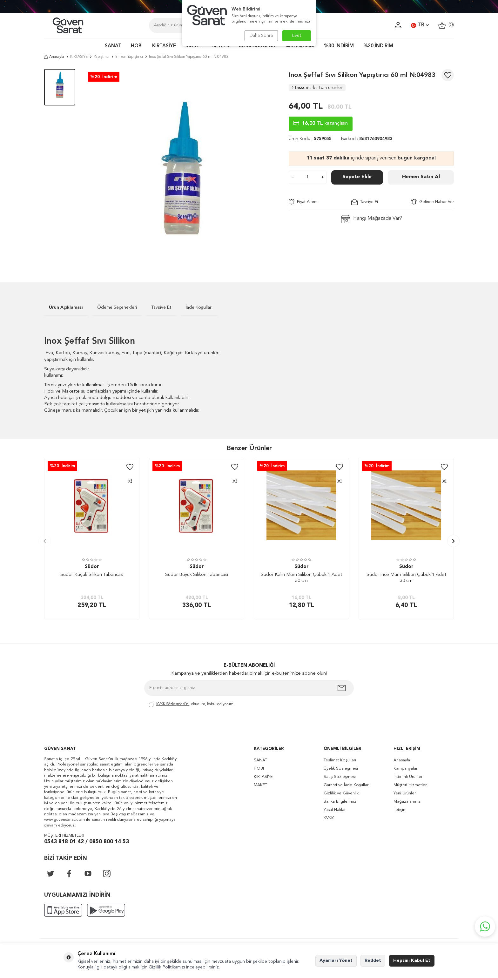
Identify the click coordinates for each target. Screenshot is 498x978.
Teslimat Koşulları (340, 760)
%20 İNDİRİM (378, 46)
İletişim (400, 810)
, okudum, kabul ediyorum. (191, 704)
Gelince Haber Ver (432, 202)
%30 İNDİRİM (339, 46)
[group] (182, 166)
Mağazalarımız (407, 801)
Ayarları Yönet (336, 960)
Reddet (373, 960)
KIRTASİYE (164, 46)
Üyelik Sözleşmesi (341, 768)
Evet (296, 35)
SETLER (220, 46)
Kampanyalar (405, 768)
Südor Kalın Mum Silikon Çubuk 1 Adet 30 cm (301, 577)
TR (420, 25)
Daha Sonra (261, 35)
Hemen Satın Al (421, 176)
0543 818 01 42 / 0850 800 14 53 (86, 842)
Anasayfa (54, 57)
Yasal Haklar (335, 810)
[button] (44, 541)
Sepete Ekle (357, 176)
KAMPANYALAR (257, 46)
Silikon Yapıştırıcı (129, 57)
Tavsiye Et (364, 202)
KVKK (329, 818)
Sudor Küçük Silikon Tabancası (92, 574)
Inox (317, 87)
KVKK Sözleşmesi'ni (172, 704)
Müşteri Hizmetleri (410, 785)
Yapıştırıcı (101, 57)
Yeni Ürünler (405, 793)
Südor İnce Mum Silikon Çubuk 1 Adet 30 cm (406, 577)
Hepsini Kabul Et (411, 960)
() (446, 25)
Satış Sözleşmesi (340, 777)
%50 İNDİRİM (299, 46)
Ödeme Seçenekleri (117, 307)
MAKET (194, 46)
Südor (92, 566)
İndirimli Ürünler (408, 777)
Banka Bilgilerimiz (340, 801)
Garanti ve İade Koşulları (346, 785)
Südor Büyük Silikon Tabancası (196, 574)
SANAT (113, 46)
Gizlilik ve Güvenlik (341, 793)
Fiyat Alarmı (304, 202)
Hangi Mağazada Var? (371, 219)
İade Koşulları (199, 307)
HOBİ (137, 46)
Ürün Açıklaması (66, 307)
